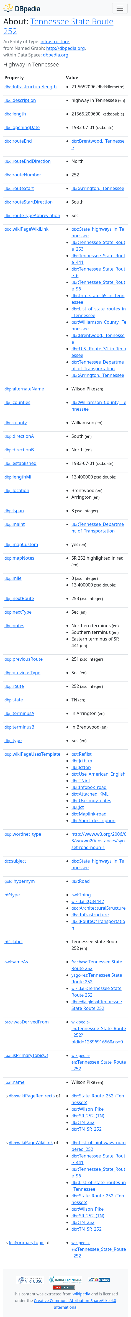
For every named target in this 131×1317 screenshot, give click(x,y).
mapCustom (21, 544)
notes (14, 626)
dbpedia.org (55, 55)
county (15, 423)
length (15, 114)
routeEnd (18, 141)
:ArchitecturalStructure (98, 908)
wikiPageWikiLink (26, 229)
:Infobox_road (89, 787)
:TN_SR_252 (86, 1129)
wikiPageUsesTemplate (32, 754)
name (14, 1082)
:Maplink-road (89, 814)
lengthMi (17, 477)
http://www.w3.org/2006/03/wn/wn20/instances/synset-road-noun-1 (99, 840)
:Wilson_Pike (87, 1109)
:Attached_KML (90, 794)
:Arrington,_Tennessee (97, 188)
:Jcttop (81, 767)
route (14, 686)
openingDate (22, 127)
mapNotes (19, 558)
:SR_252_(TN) (87, 1116)
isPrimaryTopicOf (26, 1055)
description (20, 100)
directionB (19, 450)
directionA (19, 436)
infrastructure (54, 41)
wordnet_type (22, 834)
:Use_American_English (98, 774)
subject (15, 861)
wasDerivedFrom (26, 1022)
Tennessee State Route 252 (58, 26)
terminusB (19, 727)
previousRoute (23, 659)
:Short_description (93, 820)
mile (13, 578)
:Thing (81, 895)
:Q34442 (87, 901)
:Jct (77, 807)
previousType (22, 673)
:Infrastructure (90, 915)
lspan (14, 511)
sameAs (16, 962)
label (13, 941)
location (16, 490)
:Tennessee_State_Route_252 (98, 1062)
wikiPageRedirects (32, 1096)
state (13, 700)
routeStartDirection (28, 202)
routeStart (19, 188)
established (20, 463)
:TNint (80, 781)
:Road (80, 881)
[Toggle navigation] (120, 8)
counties (17, 402)
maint (14, 524)
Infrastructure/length (30, 87)
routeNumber (22, 175)
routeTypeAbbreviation (32, 215)
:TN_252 (82, 1122)
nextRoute (19, 598)
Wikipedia (81, 1294)
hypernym (19, 881)
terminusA (19, 713)
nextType (18, 612)
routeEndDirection (27, 161)
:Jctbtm (81, 761)
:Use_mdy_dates (91, 801)
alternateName (24, 389)
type (13, 740)
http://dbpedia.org (65, 48)
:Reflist (81, 754)
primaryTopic (26, 1242)
